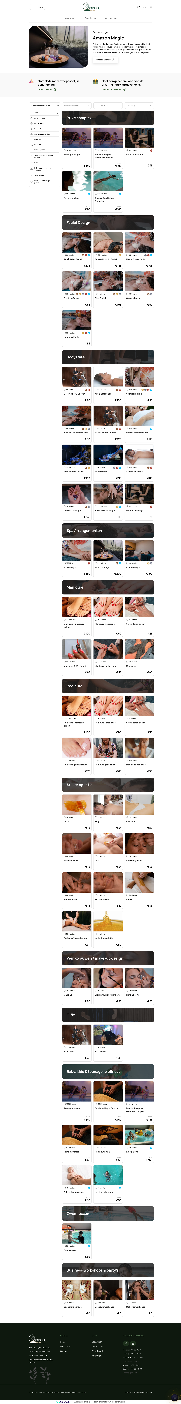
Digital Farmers (146, 1392)
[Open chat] (174, 1397)
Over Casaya (90, 18)
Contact (63, 1351)
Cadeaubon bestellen (114, 89)
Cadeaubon (97, 1342)
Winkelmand (97, 1351)
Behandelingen (111, 18)
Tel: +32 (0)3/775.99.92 (39, 1347)
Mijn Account (97, 1346)
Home (62, 1342)
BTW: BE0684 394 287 (38, 1355)
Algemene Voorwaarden (77, 1392)
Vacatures (69, 18)
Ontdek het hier (105, 59)
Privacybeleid (64, 1392)
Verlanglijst (96, 1355)
